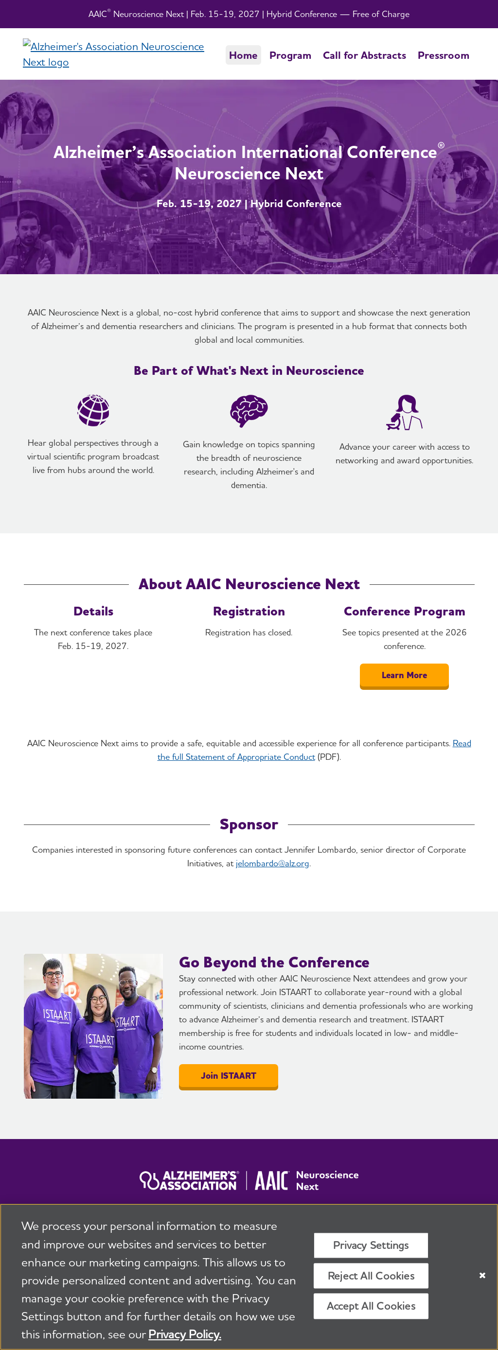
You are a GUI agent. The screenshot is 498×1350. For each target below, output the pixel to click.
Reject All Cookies (371, 1276)
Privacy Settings (371, 1246)
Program (290, 55)
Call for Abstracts (364, 55)
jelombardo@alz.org (272, 863)
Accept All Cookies (371, 1306)
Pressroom (443, 55)
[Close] (482, 1276)
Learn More (404, 675)
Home (243, 55)
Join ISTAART (228, 1075)
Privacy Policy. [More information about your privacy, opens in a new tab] (184, 1335)
